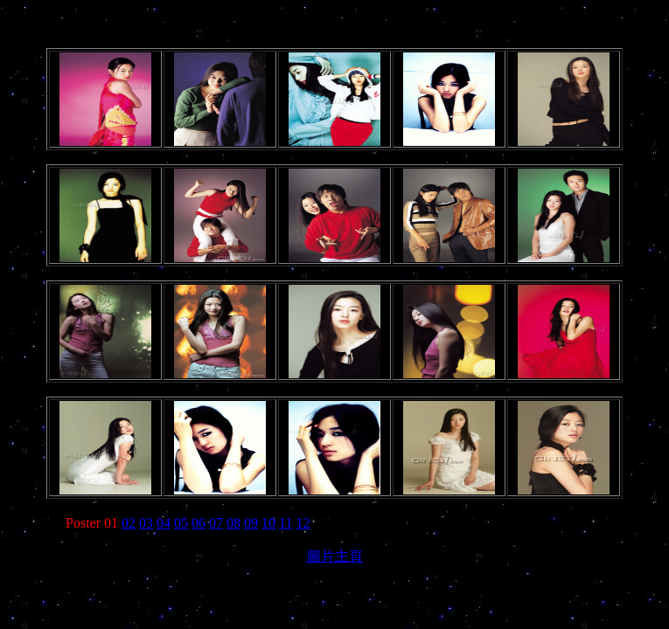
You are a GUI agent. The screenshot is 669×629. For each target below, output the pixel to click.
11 (285, 522)
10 (268, 522)
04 (164, 522)
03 (146, 522)
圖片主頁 (335, 556)
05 (181, 522)
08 (233, 522)
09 (251, 522)
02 (129, 522)
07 (216, 522)
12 (303, 522)
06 (199, 522)
